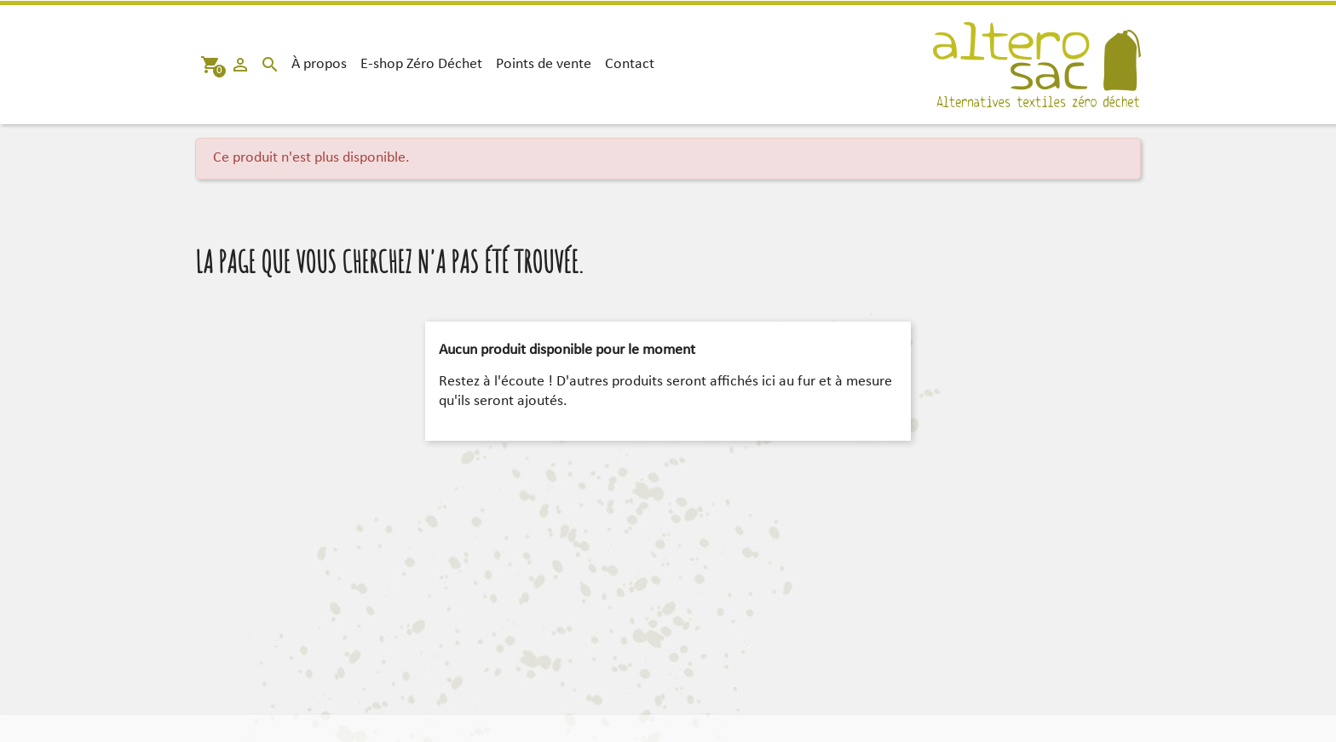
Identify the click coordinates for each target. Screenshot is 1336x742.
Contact (629, 64)
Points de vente (543, 64)
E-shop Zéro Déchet (421, 64)
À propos (319, 64)
